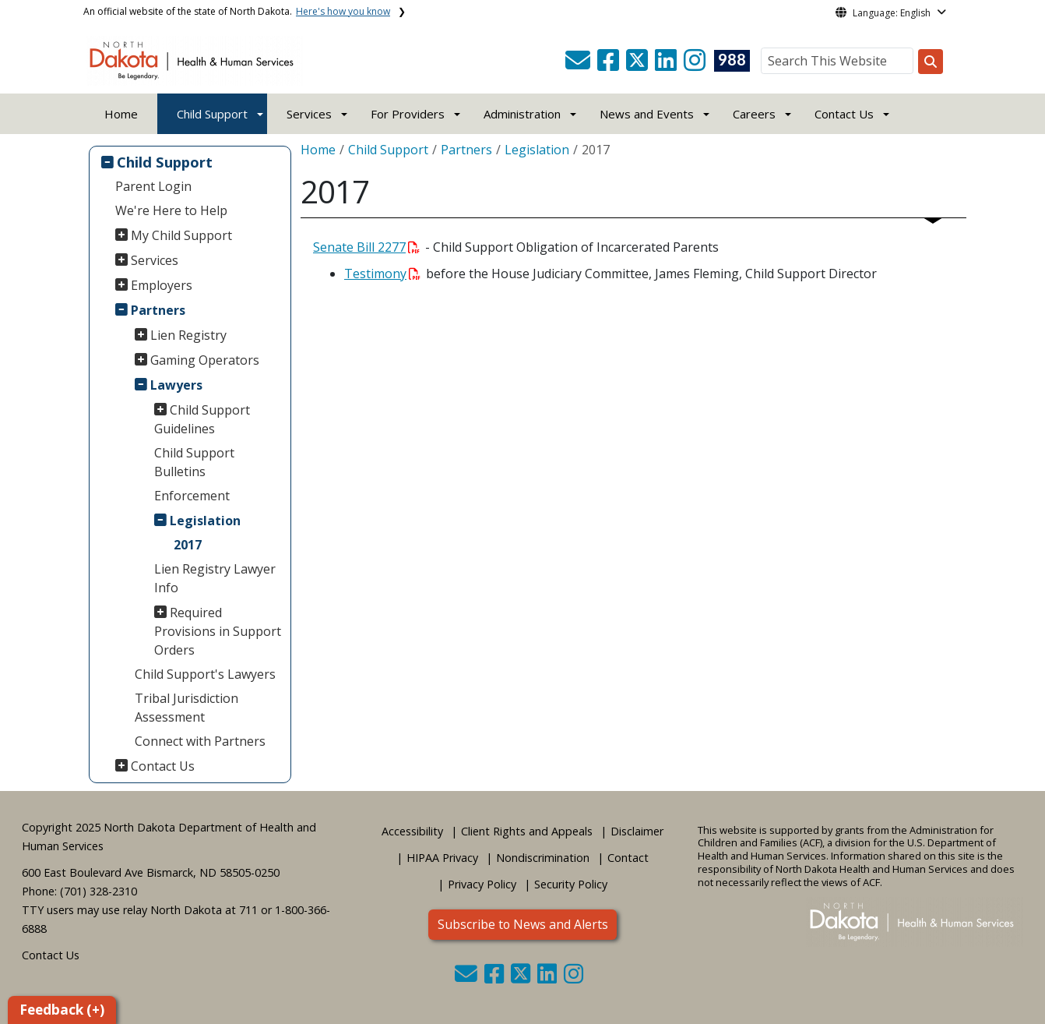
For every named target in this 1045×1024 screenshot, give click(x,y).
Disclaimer (636, 831)
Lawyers (176, 385)
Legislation (205, 520)
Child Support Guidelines (202, 419)
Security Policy (570, 884)
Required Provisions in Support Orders (217, 631)
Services (154, 260)
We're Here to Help (171, 210)
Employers (161, 285)
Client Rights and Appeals (527, 831)
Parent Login (153, 186)
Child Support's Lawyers (205, 674)
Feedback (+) (61, 1010)
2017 (188, 544)
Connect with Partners (200, 741)
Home (121, 114)
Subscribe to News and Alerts (523, 924)
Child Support (212, 114)
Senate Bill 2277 (366, 247)
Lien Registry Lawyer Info (215, 578)
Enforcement (192, 495)
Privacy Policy (482, 884)
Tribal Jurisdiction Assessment (186, 708)
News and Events (647, 114)
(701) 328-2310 (98, 891)
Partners (158, 310)
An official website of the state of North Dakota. (236, 11)
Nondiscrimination (542, 857)
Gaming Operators (204, 360)
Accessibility (412, 831)
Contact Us (163, 766)
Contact (628, 857)
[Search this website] (930, 61)
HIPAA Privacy (442, 857)
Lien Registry (188, 335)
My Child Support (181, 235)
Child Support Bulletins (194, 462)
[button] (579, 64)
